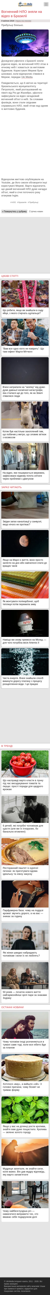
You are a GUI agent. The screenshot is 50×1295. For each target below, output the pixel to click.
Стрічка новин (36, 211)
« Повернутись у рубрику (14, 211)
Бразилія (22, 202)
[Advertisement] (25, 242)
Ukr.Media (27, 77)
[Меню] (46, 4)
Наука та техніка (23, 21)
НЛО (14, 202)
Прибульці (33, 202)
